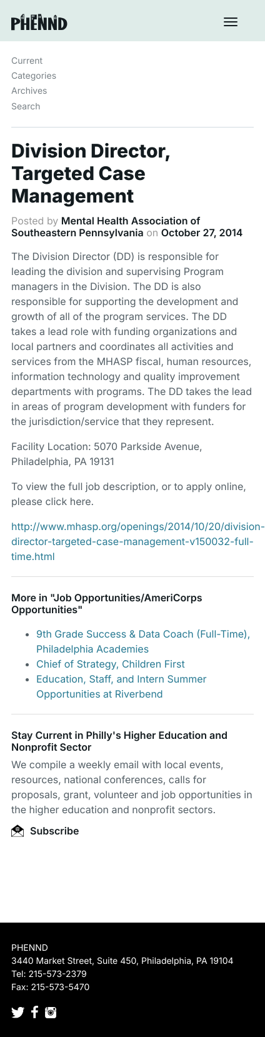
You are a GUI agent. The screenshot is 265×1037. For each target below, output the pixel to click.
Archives (29, 91)
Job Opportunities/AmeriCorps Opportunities (106, 603)
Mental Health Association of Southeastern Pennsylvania (106, 226)
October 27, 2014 (202, 232)
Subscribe (45, 830)
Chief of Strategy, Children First (110, 664)
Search (25, 106)
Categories (33, 76)
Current (26, 61)
